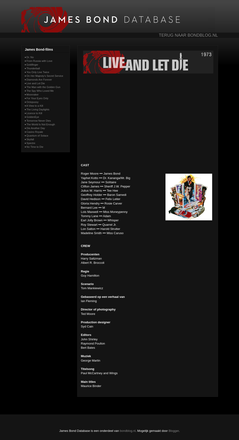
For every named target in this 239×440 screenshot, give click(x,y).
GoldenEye (32, 117)
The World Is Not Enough (40, 124)
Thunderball (33, 68)
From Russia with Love (39, 61)
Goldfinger (32, 64)
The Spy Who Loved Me (40, 90)
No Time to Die (34, 146)
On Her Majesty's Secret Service (44, 75)
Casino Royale (34, 131)
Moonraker (32, 94)
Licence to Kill (34, 113)
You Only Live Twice (37, 72)
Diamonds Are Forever (39, 79)
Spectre (30, 143)
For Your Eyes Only (37, 98)
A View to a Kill (34, 105)
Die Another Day (35, 128)
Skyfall (30, 139)
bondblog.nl (127, 431)
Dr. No (30, 57)
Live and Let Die (35, 83)
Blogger (174, 431)
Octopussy (32, 102)
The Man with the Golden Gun (43, 87)
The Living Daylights (37, 109)
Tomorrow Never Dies (38, 120)
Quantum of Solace (37, 135)
